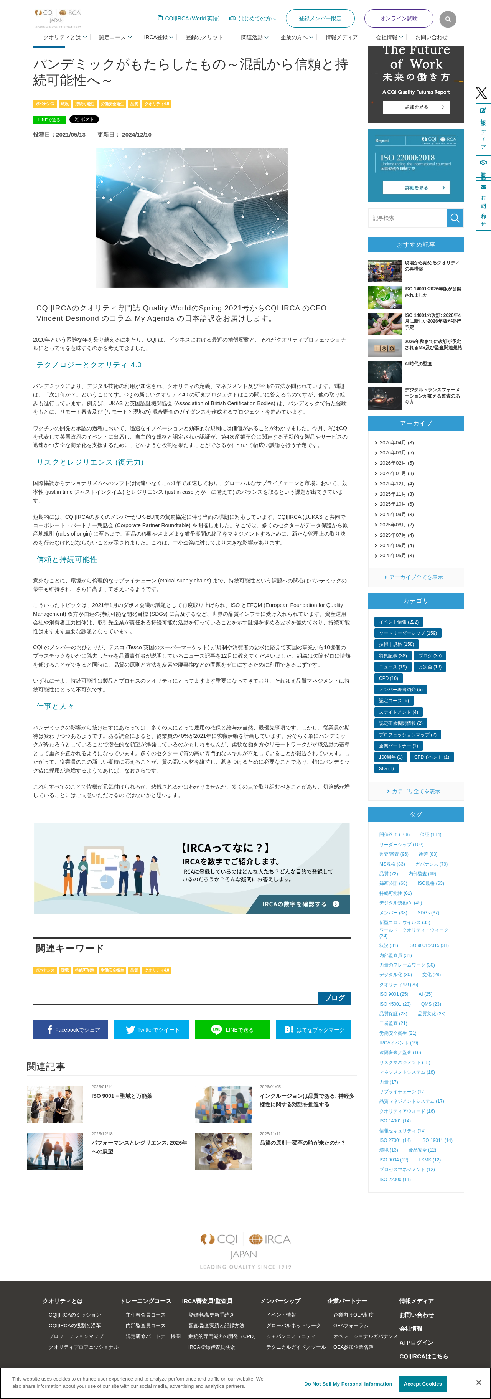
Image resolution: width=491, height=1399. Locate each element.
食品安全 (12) (423, 1150)
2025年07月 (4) (397, 535)
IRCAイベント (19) (398, 1043)
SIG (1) (386, 768)
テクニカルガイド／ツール (296, 1347)
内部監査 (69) (423, 873)
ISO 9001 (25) (393, 994)
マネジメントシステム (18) (407, 1072)
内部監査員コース (146, 1325)
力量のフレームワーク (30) (407, 965)
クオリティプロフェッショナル (84, 1347)
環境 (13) (388, 1150)
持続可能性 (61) (395, 893)
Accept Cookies (423, 1384)
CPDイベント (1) (431, 757)
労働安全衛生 (112, 104)
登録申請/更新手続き (211, 1315)
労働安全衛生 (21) (398, 1033)
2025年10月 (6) (397, 504)
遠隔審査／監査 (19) (400, 1052)
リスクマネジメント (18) (404, 1062)
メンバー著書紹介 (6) (401, 689)
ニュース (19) (393, 667)
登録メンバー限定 (320, 18)
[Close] (478, 1382)
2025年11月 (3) (397, 494)
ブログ (334, 998)
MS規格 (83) (392, 864)
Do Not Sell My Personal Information (348, 1384)
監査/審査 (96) (394, 854)
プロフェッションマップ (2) (408, 734)
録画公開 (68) (393, 883)
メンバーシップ (280, 1301)
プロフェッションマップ (76, 1336)
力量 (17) (388, 1082)
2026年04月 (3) (397, 442)
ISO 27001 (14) (395, 1140)
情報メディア (342, 37)
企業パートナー (347, 1301)
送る (240, 1030)
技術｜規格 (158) (396, 644)
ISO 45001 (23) (395, 1004)
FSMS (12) (430, 1160)
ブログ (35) (430, 655)
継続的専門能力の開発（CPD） (223, 1336)
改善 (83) (428, 854)
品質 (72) (388, 873)
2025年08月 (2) (397, 525)
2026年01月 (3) (397, 473)
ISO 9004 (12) (393, 1160)
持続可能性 (84, 104)
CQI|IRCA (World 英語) (192, 18)
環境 (65, 104)
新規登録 (483, 166)
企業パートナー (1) (398, 746)
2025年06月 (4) (397, 545)
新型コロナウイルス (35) (404, 922)
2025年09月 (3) (397, 514)
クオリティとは (63, 1301)
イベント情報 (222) (399, 622)
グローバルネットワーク (293, 1325)
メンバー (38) (393, 913)
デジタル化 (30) (395, 974)
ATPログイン (416, 1342)
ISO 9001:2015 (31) (429, 945)
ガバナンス (44, 104)
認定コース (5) (394, 700)
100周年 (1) (391, 757)
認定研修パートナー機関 (153, 1336)
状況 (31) (388, 945)
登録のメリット (204, 37)
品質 (134, 104)
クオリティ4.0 (157, 104)
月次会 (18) (430, 667)
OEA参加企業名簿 (353, 1347)
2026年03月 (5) (397, 452)
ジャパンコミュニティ (291, 1336)
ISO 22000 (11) (395, 1179)
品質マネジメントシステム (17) (411, 1101)
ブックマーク (321, 1030)
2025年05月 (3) (397, 555)
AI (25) (425, 994)
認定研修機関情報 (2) (401, 723)
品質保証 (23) (393, 1013)
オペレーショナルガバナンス (365, 1336)
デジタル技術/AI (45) (400, 903)
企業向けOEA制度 (353, 1315)
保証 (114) (430, 834)
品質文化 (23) (432, 1013)
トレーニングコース (145, 1301)
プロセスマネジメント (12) (407, 1169)
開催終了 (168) (394, 834)
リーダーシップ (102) (401, 844)
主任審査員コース (146, 1315)
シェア (77, 1030)
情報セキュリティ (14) (402, 1130)
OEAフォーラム (351, 1325)
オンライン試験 (399, 18)
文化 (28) (431, 974)
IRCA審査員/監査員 (207, 1301)
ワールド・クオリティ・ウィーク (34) (413, 932)
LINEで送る (49, 119)
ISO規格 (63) (431, 883)
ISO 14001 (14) (395, 1120)
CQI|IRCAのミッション (75, 1315)
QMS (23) (431, 1004)
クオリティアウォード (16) (407, 1111)
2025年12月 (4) (397, 484)
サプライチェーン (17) (402, 1091)
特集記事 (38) (393, 655)
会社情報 (410, 1328)
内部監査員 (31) (395, 955)
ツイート (158, 1030)
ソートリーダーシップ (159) (408, 633)
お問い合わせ (431, 37)
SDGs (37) (429, 913)
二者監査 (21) (393, 1023)
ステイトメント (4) (398, 712)
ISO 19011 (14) (437, 1140)
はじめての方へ (257, 18)
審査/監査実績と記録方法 (216, 1325)
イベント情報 (281, 1315)
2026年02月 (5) (397, 463)
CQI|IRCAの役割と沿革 (75, 1325)
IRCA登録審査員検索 (211, 1347)
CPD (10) (388, 678)
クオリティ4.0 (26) (398, 984)
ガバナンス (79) (431, 864)
